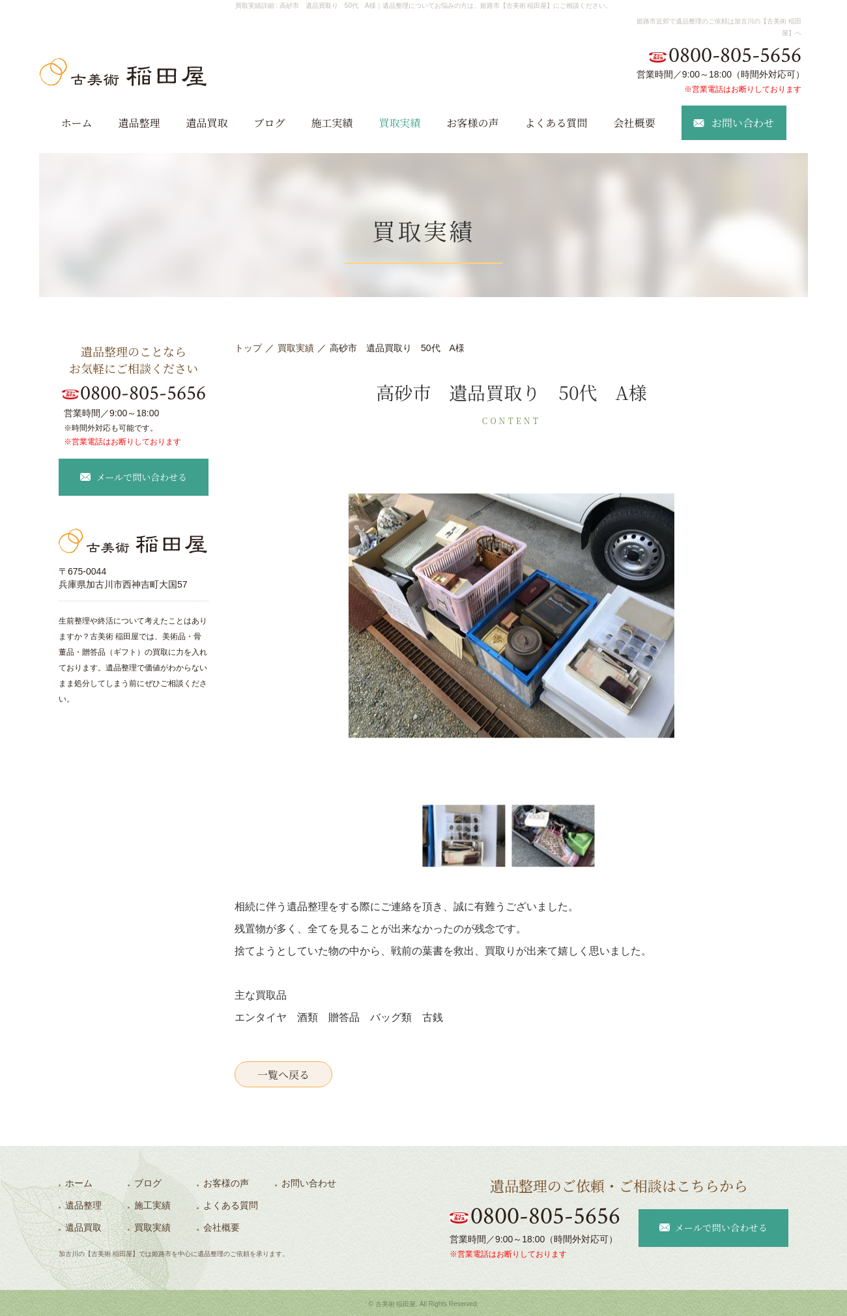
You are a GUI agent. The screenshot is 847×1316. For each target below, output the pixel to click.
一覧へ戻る (283, 1074)
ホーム (76, 122)
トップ (248, 348)
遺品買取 (206, 122)
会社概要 (634, 122)
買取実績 (400, 122)
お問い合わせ (308, 1183)
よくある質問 (556, 122)
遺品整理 (139, 122)
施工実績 (331, 122)
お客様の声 (473, 122)
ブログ (269, 122)
